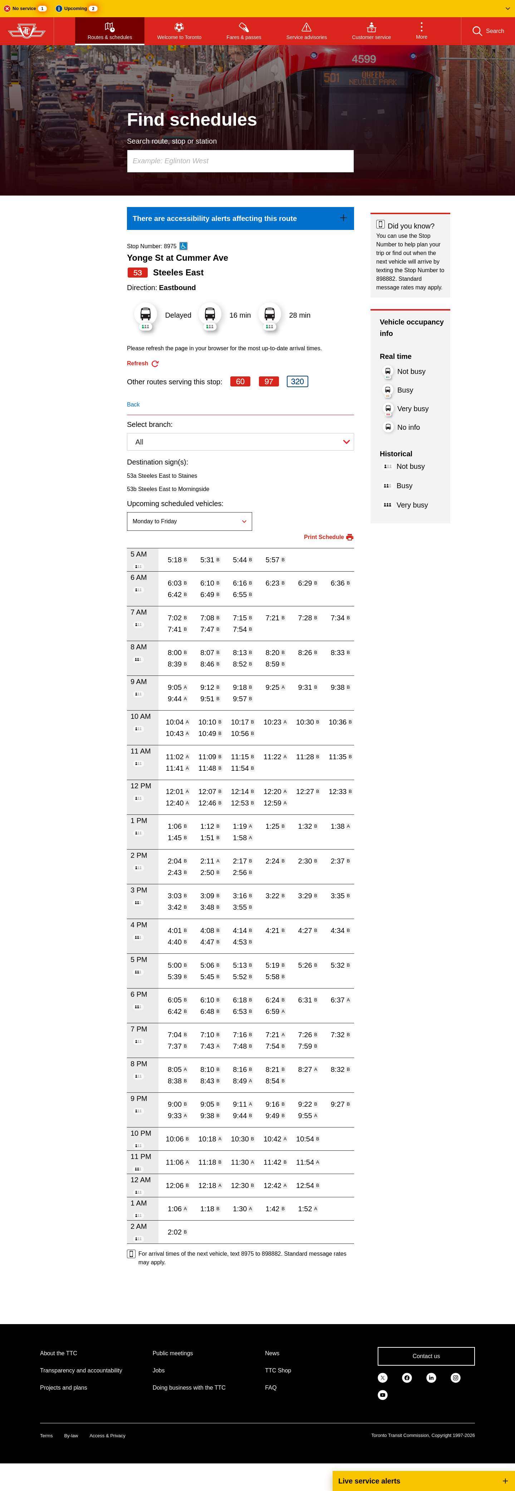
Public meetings (173, 1353)
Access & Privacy (107, 1435)
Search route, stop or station (172, 141)
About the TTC (58, 1353)
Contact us (426, 1356)
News (272, 1353)
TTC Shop (278, 1370)
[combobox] (240, 161)
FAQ (270, 1388)
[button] (257, 8)
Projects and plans (63, 1388)
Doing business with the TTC (189, 1388)
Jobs (159, 1370)
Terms (46, 1435)
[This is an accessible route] (183, 246)
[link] (240, 218)
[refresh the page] (143, 363)
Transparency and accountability (81, 1370)
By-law (71, 1435)
